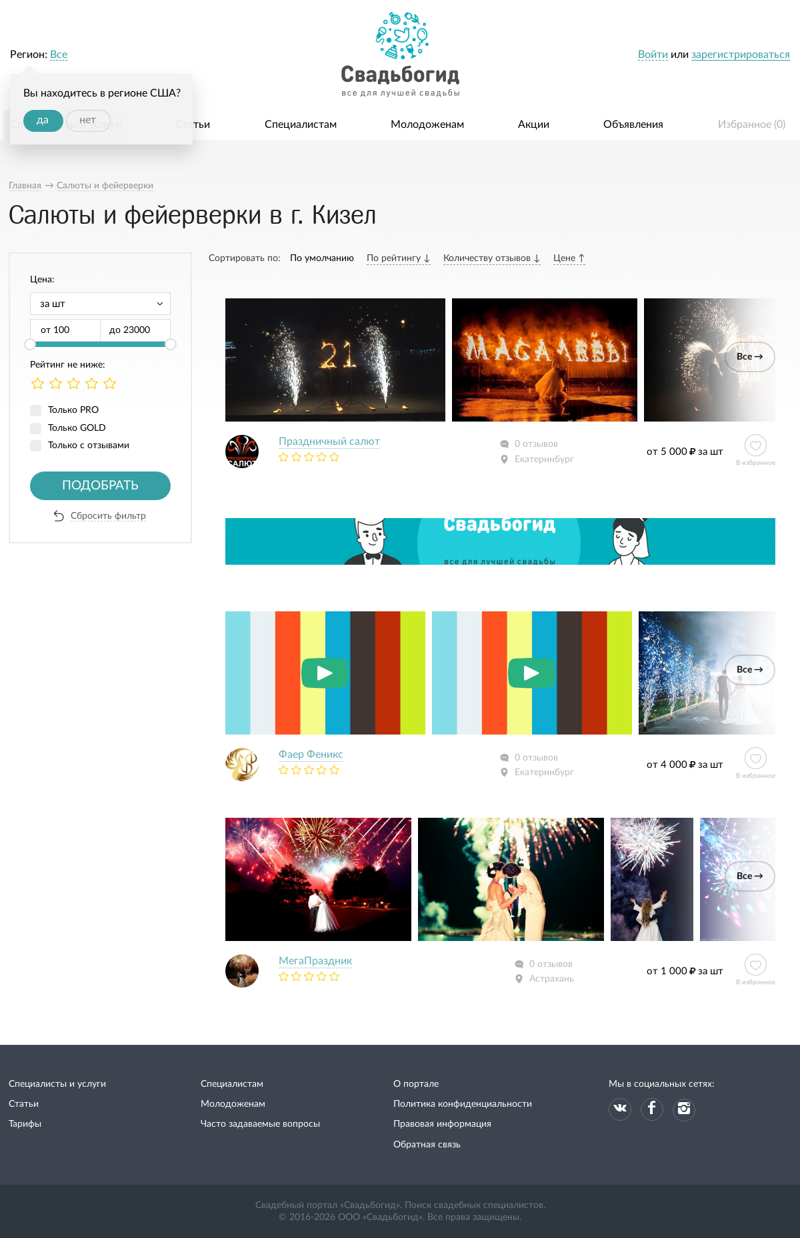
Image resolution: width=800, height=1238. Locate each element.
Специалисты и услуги (57, 1084)
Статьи (192, 124)
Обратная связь (427, 1144)
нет (87, 120)
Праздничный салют (329, 441)
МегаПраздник (315, 961)
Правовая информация (442, 1124)
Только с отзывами (88, 445)
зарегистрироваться (740, 54)
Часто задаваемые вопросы (260, 1124)
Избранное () (751, 124)
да (43, 120)
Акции (533, 124)
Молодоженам (427, 124)
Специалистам (301, 124)
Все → (750, 357)
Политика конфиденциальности (462, 1104)
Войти (653, 54)
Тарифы (25, 1124)
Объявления (633, 124)
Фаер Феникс (311, 754)
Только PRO (73, 410)
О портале (416, 1084)
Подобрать (100, 485)
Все (58, 54)
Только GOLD (77, 428)
